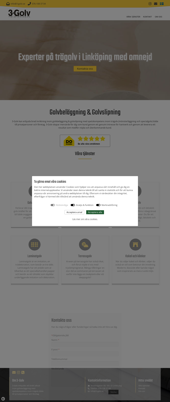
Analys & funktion (85, 205)
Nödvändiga (62, 205)
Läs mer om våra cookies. (85, 219)
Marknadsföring (109, 205)
